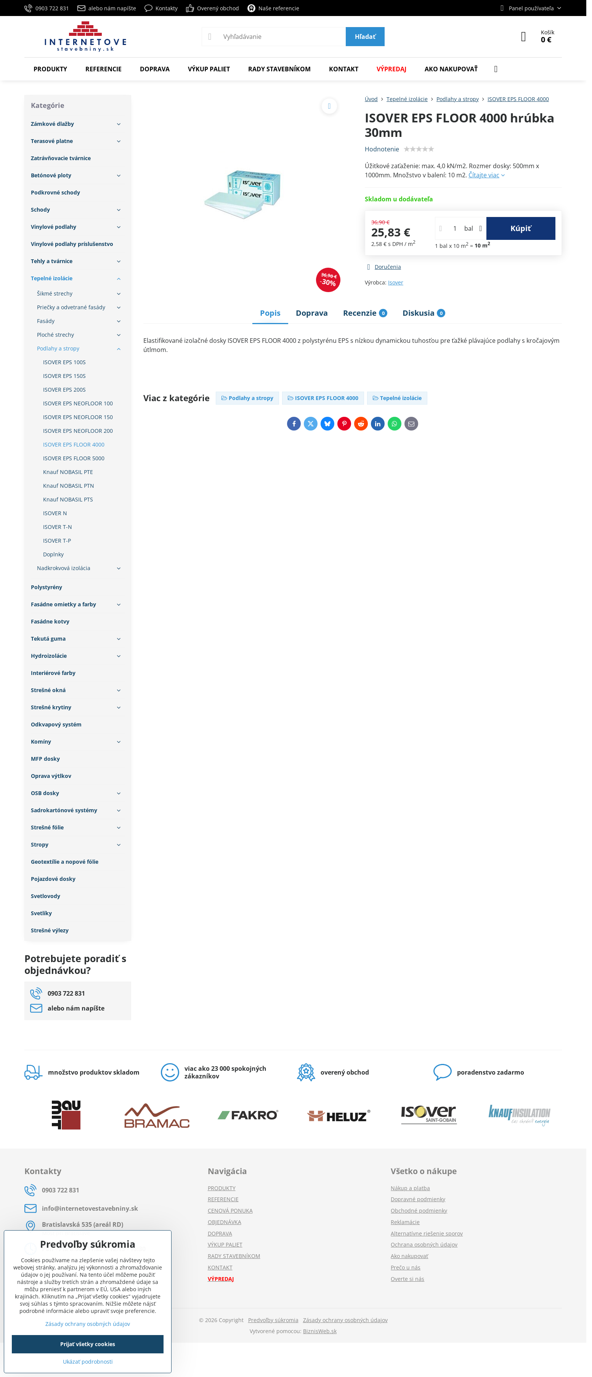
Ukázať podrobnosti (88, 1361)
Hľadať (365, 36)
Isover (395, 282)
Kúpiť (520, 228)
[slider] (419, 149)
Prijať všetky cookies (87, 1344)
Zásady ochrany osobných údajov (345, 1320)
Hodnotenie (382, 149)
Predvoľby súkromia (273, 1320)
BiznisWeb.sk (320, 1331)
